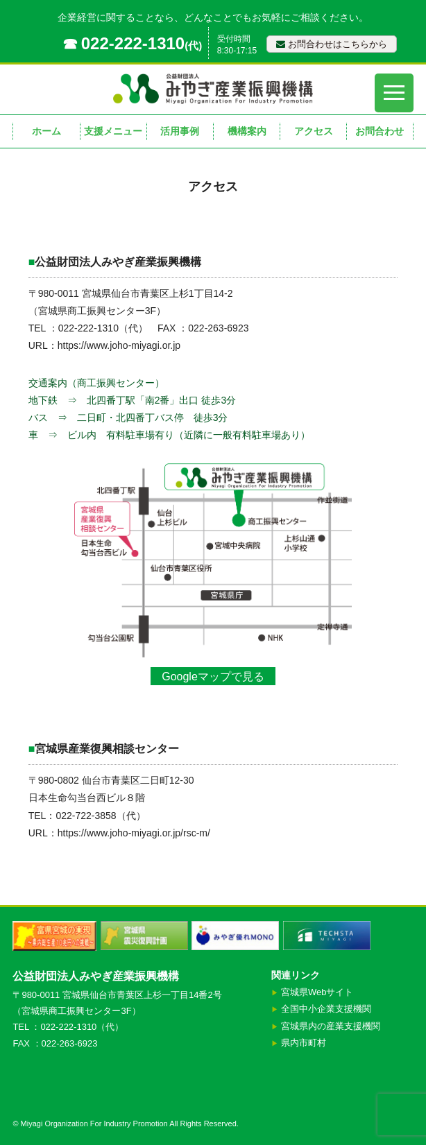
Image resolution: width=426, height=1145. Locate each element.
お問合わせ (379, 131)
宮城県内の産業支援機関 (330, 1026)
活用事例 (179, 131)
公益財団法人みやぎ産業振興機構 (95, 976)
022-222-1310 (133, 43)
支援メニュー (113, 131)
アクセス (313, 131)
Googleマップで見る (213, 676)
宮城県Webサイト (317, 992)
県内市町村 (303, 1043)
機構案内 (247, 131)
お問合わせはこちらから (331, 44)
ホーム (46, 131)
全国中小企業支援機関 (326, 1009)
